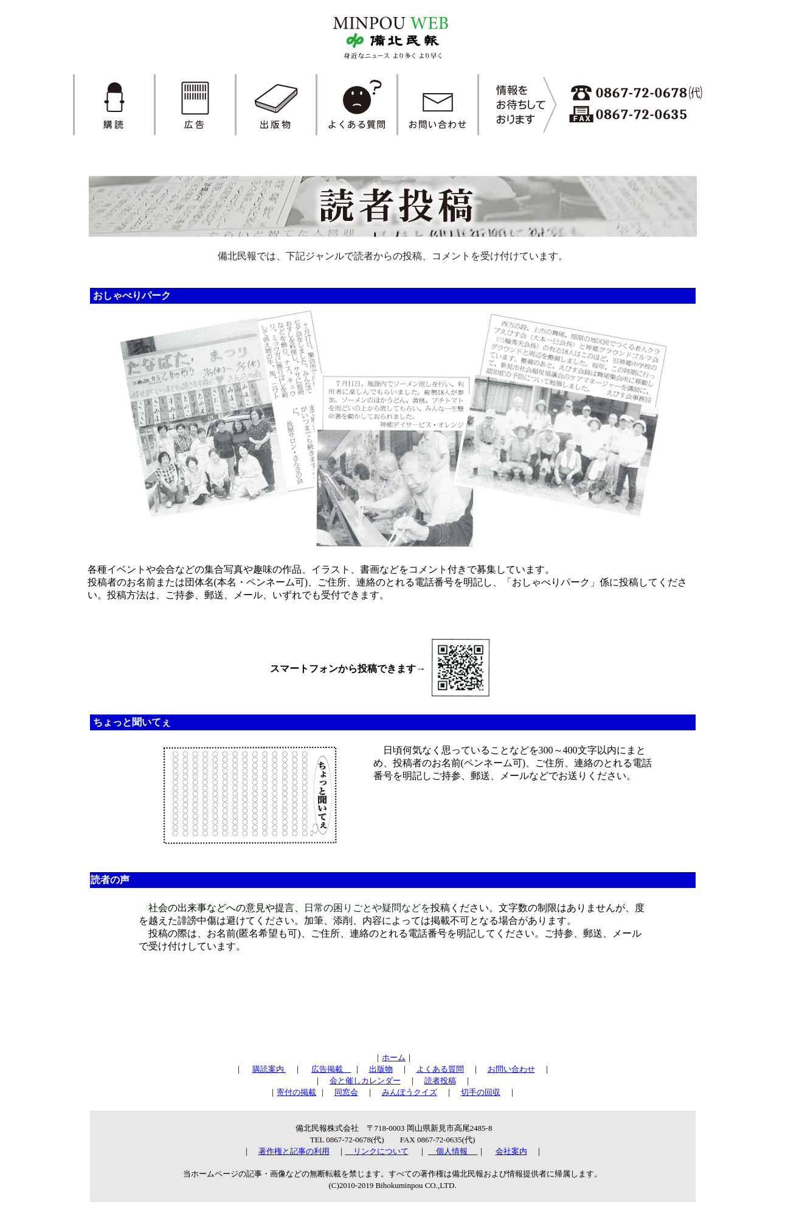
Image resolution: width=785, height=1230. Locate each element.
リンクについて (377, 1151)
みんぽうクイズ (409, 1092)
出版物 (381, 1069)
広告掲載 (331, 1069)
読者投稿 (440, 1080)
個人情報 (452, 1151)
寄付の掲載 (296, 1092)
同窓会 (346, 1092)
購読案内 (269, 1069)
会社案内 (511, 1151)
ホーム (394, 1057)
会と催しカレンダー (365, 1080)
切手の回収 (480, 1092)
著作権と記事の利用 (294, 1151)
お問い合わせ (511, 1069)
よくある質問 (440, 1069)
